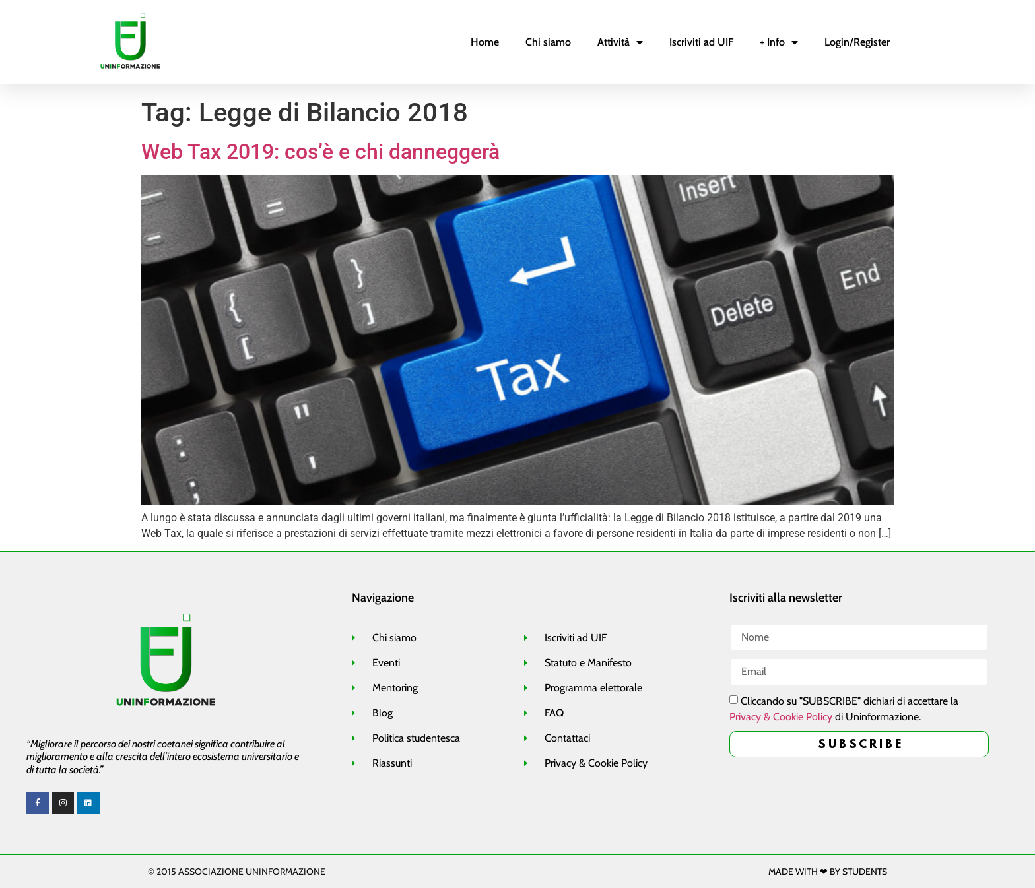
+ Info (779, 42)
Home (485, 42)
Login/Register (857, 42)
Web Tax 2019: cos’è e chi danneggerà (320, 151)
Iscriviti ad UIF (701, 42)
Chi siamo (548, 42)
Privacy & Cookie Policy (780, 716)
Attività (620, 42)
